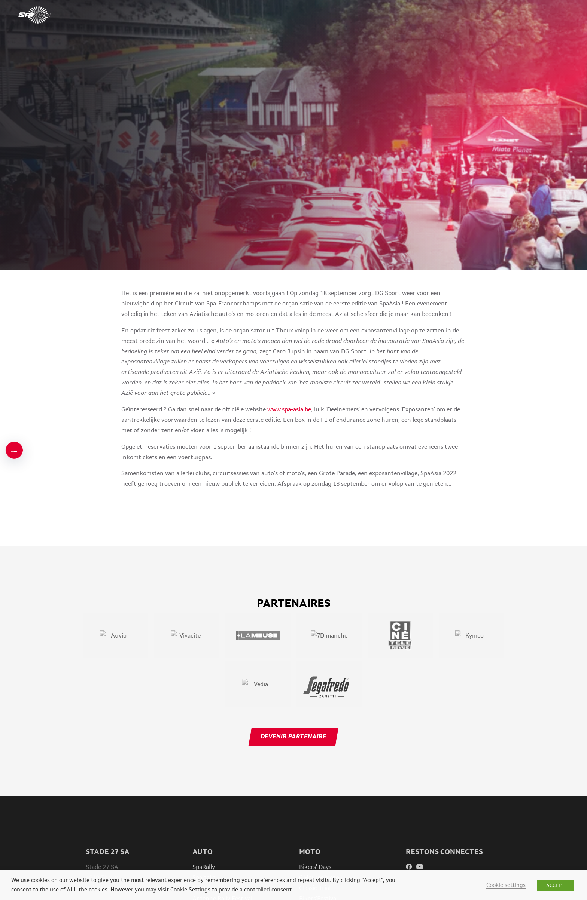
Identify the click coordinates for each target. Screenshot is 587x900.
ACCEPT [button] (555, 885)
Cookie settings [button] (506, 884)
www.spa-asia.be (289, 409)
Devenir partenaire (293, 736)
